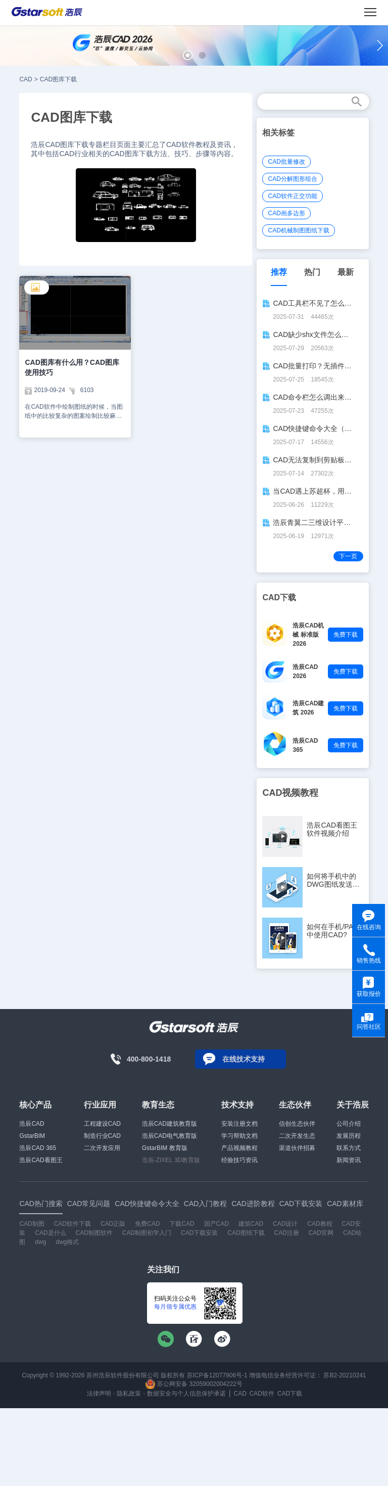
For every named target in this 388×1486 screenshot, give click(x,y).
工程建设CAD (102, 1123)
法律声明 (99, 1393)
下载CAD (181, 1223)
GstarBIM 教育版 (164, 1148)
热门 (312, 272)
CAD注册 (286, 1232)
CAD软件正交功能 (292, 196)
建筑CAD (250, 1223)
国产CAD (216, 1223)
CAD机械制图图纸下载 (298, 230)
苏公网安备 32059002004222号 (194, 1383)
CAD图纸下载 (245, 1232)
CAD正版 (113, 1223)
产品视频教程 (239, 1148)
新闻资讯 (348, 1160)
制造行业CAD (102, 1135)
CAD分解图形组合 (292, 178)
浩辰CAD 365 (37, 1148)
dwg (40, 1241)
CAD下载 (289, 1393)
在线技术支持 (243, 1059)
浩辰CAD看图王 (40, 1160)
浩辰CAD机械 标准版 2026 (308, 634)
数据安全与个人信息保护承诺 (186, 1393)
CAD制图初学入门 (146, 1232)
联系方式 (348, 1148)
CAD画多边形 (286, 213)
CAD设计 (285, 1223)
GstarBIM (32, 1135)
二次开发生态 (297, 1135)
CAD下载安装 (199, 1232)
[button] (187, 55)
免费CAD (147, 1223)
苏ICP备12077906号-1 (217, 1375)
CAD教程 (319, 1223)
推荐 (279, 272)
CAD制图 (31, 1223)
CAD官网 (321, 1232)
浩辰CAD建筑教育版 (169, 1123)
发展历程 (348, 1135)
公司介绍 (348, 1123)
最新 (345, 272)
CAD (25, 79)
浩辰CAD (31, 1123)
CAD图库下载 (58, 79)
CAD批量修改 (286, 161)
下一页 (348, 556)
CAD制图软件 (94, 1232)
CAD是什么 (50, 1232)
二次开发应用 (102, 1148)
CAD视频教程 (290, 793)
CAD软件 (262, 1393)
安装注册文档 (239, 1123)
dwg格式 (67, 1241)
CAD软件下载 (72, 1223)
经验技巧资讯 (239, 1160)
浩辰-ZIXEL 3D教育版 (171, 1160)
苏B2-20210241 (344, 1375)
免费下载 (345, 634)
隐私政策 (129, 1393)
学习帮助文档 (239, 1135)
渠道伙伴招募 (297, 1148)
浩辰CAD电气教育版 (169, 1135)
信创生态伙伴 (297, 1123)
